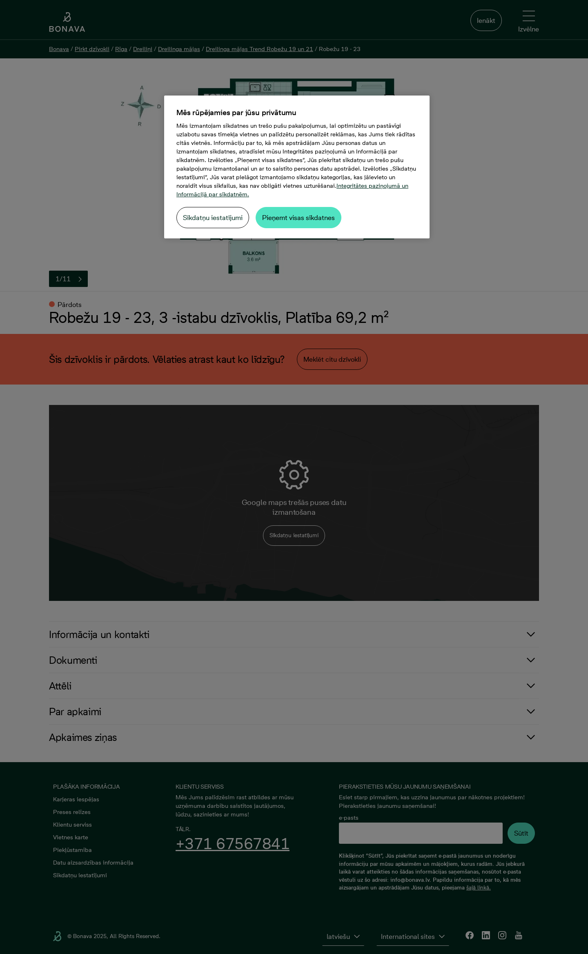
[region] (297, 167)
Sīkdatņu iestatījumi (213, 217)
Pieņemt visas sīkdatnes (298, 217)
